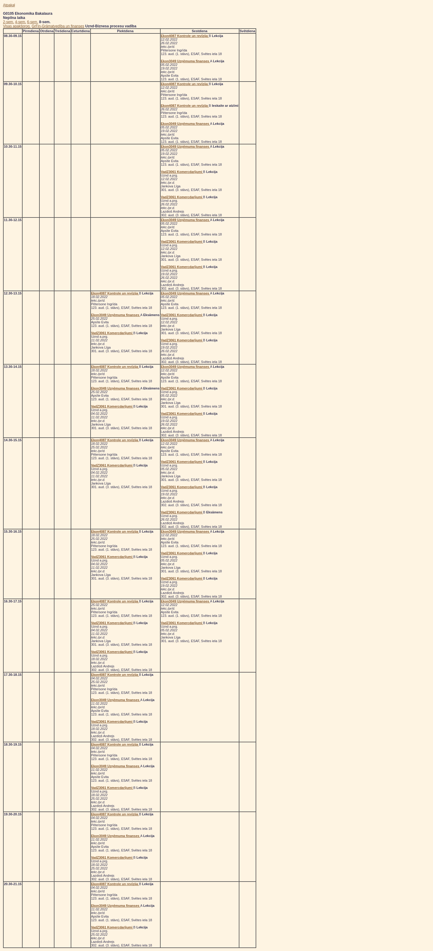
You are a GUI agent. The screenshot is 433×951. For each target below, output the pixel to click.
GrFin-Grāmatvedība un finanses (58, 26)
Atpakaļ (9, 5)
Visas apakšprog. (17, 26)
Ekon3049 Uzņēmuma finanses (185, 61)
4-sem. (20, 22)
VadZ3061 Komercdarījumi (182, 172)
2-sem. (8, 22)
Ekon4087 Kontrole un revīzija (185, 36)
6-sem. (32, 22)
